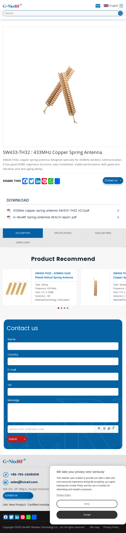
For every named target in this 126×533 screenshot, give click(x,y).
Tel (9, 385)
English (111, 5)
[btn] (120, 13)
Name (12, 339)
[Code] (63, 429)
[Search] (63, 13)
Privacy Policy (111, 527)
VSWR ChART (23, 242)
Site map (94, 527)
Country (14, 354)
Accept (87, 514)
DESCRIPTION (23, 233)
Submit (17, 439)
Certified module (38, 505)
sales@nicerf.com (24, 482)
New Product (17, 505)
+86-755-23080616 (24, 474)
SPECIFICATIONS (63, 233)
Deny (87, 504)
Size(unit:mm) (103, 233)
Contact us (113, 180)
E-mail (12, 370)
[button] (58, 308)
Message (14, 400)
